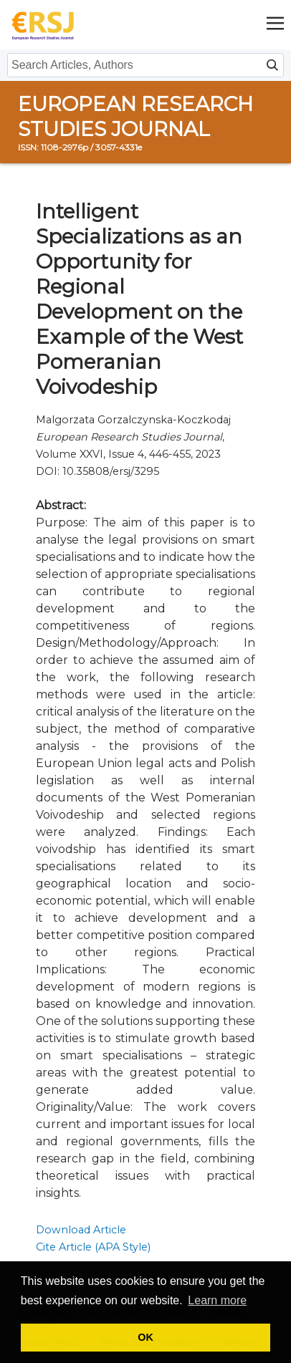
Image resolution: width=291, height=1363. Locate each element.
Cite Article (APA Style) (93, 1247)
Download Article (81, 1229)
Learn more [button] (217, 1300)
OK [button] (145, 1337)
